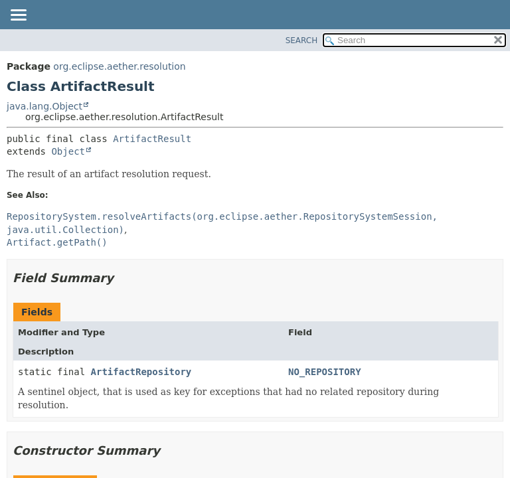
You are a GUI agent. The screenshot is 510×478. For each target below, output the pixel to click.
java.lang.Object (44, 106)
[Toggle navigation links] (18, 16)
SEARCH (302, 40)
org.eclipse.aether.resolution (119, 66)
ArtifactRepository (141, 371)
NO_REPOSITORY (324, 371)
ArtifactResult (152, 138)
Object (68, 151)
